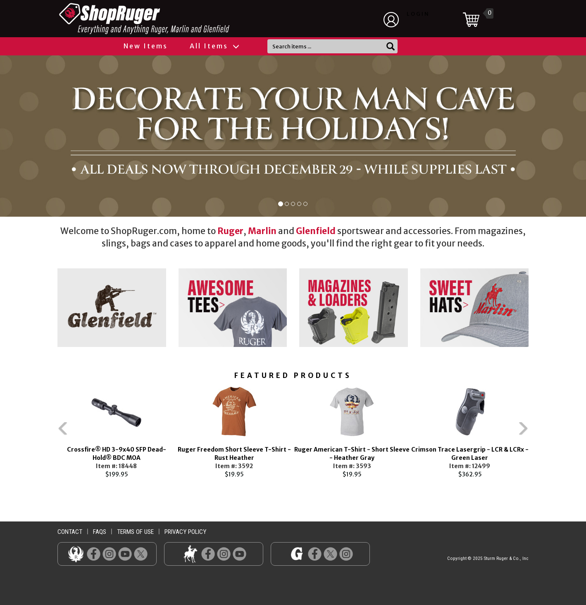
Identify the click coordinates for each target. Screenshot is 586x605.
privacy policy (185, 532)
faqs (99, 532)
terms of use (135, 532)
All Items (214, 46)
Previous (45, 432)
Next (541, 432)
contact (69, 532)
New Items (146, 46)
